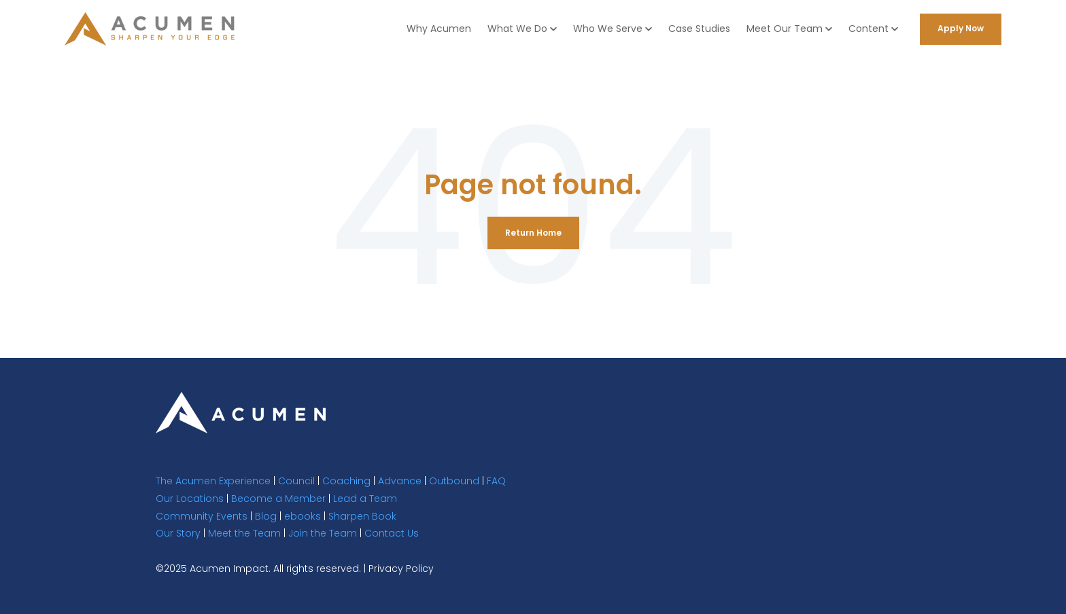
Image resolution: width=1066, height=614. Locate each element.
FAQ (496, 481)
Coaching (346, 481)
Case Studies (699, 28)
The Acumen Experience (213, 481)
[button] (522, 29)
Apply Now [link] (961, 28)
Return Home (533, 232)
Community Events (201, 516)
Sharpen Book (362, 516)
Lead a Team (365, 498)
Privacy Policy (401, 568)
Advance (400, 481)
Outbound (454, 481)
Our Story (178, 533)
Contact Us (391, 533)
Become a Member (278, 498)
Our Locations (190, 498)
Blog (266, 516)
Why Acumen (439, 28)
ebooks (302, 516)
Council (296, 481)
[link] (241, 412)
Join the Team (322, 533)
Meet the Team (244, 533)
